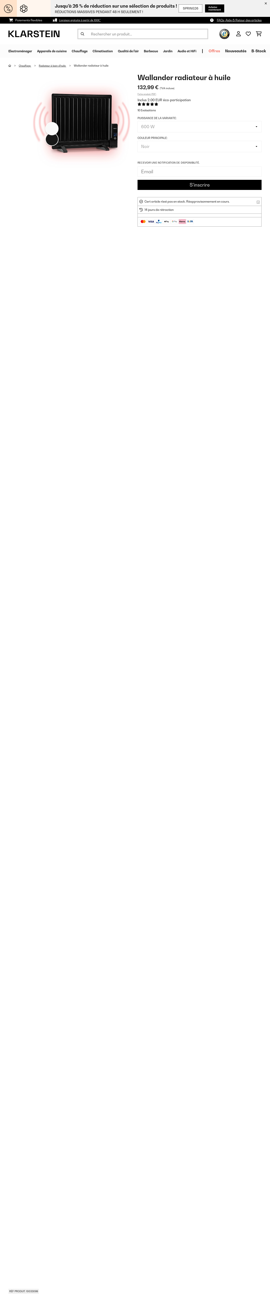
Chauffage (26, 65)
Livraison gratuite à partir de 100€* (83, 20)
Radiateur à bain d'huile (56, 65)
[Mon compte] (238, 34)
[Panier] (259, 34)
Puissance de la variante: (157, 118)
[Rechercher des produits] (142, 34)
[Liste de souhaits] (248, 34)
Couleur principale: (152, 138)
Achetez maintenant (210, 8)
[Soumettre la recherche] (82, 33)
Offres (249, 51)
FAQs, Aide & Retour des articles (239, 20)
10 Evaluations (147, 110)
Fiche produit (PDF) (147, 94)
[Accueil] (13, 65)
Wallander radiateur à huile (96, 65)
